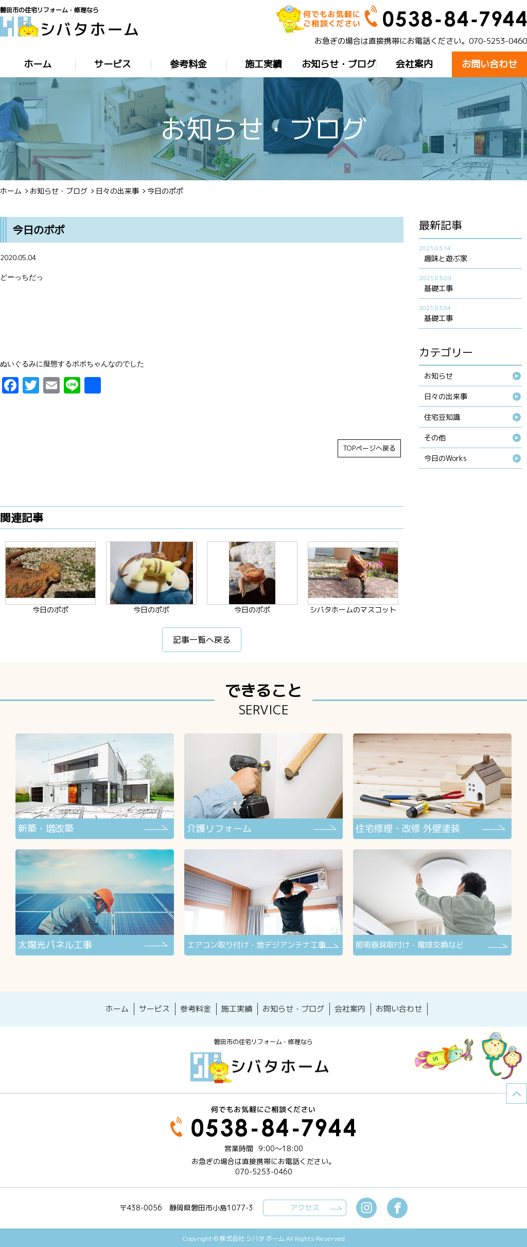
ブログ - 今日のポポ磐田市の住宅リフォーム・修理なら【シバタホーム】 (73, 32)
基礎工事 (438, 288)
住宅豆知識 (442, 417)
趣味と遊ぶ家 (445, 258)
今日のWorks (445, 458)
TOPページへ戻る (369, 450)
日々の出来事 (117, 191)
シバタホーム (263, 1065)
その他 (435, 437)
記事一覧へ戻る (202, 641)
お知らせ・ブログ (58, 191)
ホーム (11, 191)
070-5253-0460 (498, 41)
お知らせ (438, 376)
